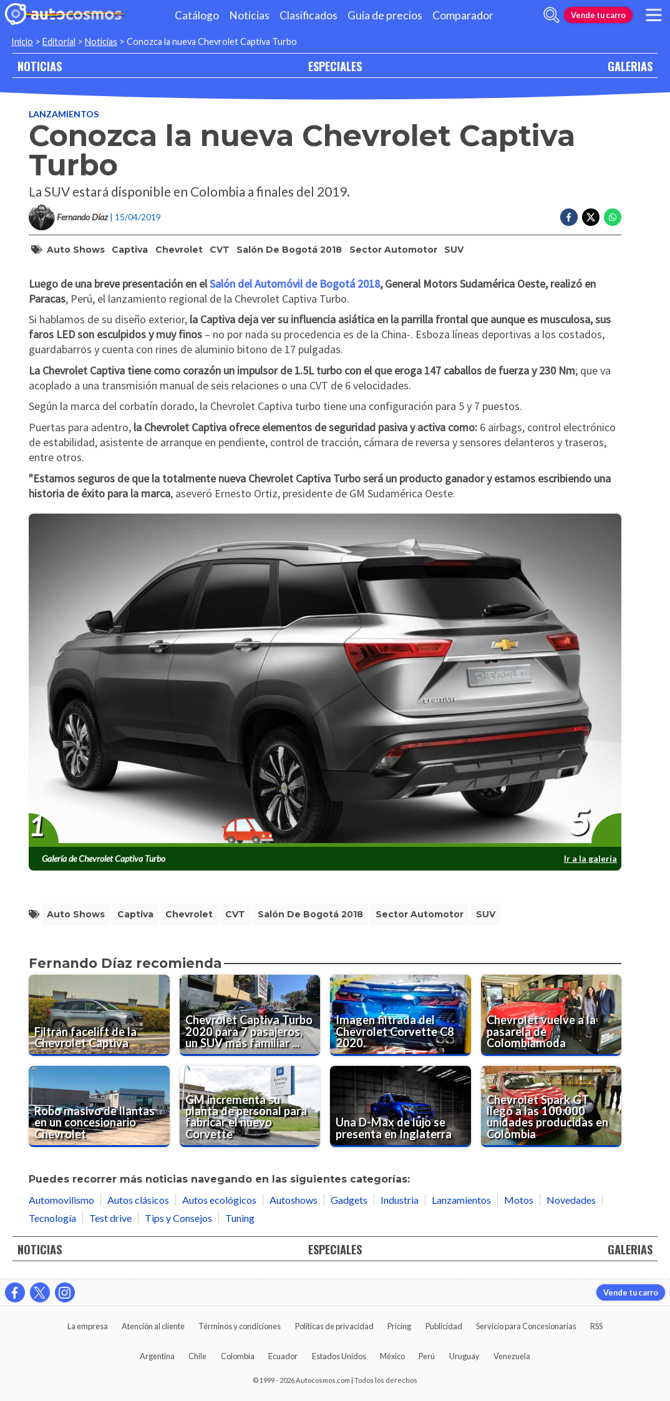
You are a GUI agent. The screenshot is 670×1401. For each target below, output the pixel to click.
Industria (400, 1200)
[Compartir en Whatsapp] (612, 217)
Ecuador (283, 1356)
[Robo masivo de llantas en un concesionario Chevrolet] (99, 1106)
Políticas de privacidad (334, 1326)
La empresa (87, 1326)
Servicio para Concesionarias (526, 1326)
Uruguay (464, 1356)
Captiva (130, 249)
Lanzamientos (64, 114)
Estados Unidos (339, 1356)
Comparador (462, 15)
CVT (220, 249)
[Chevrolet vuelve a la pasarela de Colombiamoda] (551, 1015)
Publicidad (443, 1326)
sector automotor (393, 249)
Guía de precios (384, 15)
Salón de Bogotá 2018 (289, 249)
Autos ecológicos (219, 1200)
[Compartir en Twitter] (591, 217)
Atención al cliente (153, 1326)
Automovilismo (61, 1200)
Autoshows (293, 1200)
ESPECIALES (335, 65)
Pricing (399, 1326)
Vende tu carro (598, 15)
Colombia (238, 1356)
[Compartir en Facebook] (569, 217)
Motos (518, 1200)
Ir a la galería (590, 858)
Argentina (157, 1356)
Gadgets (349, 1200)
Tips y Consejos (178, 1218)
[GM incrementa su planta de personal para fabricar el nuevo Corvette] (250, 1106)
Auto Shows (76, 249)
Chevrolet (179, 249)
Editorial (58, 41)
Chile (197, 1356)
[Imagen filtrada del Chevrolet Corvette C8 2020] (400, 1015)
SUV (454, 249)
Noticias (249, 15)
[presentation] (325, 681)
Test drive (110, 1218)
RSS (596, 1326)
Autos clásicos (138, 1200)
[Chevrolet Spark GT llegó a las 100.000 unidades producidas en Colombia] (551, 1106)
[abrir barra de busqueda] (551, 14)
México (392, 1356)
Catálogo (197, 15)
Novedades (571, 1200)
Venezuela (511, 1356)
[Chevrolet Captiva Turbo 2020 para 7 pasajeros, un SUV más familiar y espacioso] (250, 1015)
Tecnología (52, 1218)
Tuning (240, 1218)
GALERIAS (630, 65)
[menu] (654, 15)
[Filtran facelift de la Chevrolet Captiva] (99, 1015)
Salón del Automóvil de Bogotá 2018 (295, 283)
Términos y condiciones (239, 1326)
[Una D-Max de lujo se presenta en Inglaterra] (400, 1106)
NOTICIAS (39, 65)
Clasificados (308, 15)
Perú (427, 1356)
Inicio (22, 41)
